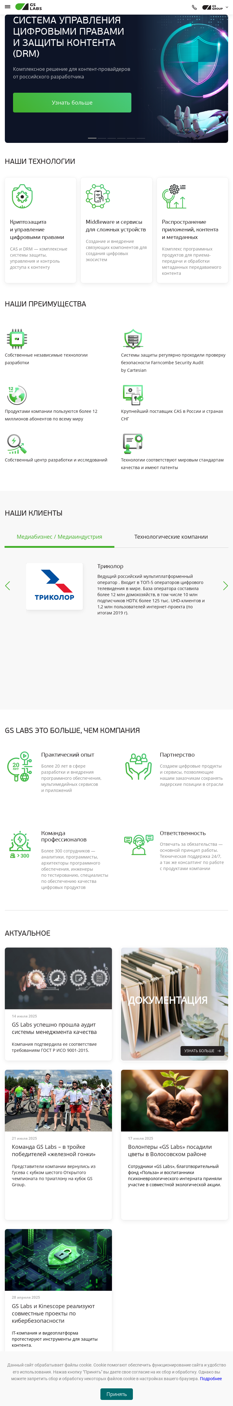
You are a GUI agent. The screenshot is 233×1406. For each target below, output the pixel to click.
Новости (69, 1348)
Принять (116, 1394)
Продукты (70, 1332)
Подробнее (211, 1378)
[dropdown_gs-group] (213, 7)
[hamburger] (7, 7)
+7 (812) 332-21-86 (166, 1348)
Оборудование (74, 1340)
